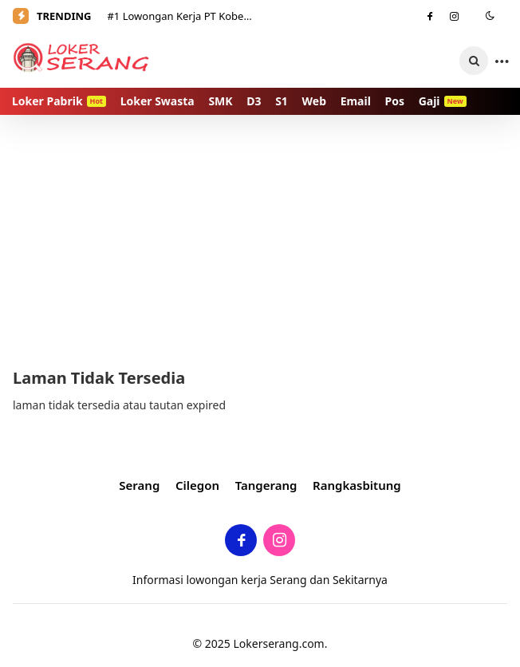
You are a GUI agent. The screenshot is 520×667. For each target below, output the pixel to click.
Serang (139, 485)
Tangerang (266, 485)
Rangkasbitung (357, 485)
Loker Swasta (157, 101)
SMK (220, 101)
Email (356, 101)
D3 (253, 101)
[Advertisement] (260, 239)
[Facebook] (430, 16)
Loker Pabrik (59, 101)
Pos (394, 101)
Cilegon (197, 485)
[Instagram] (454, 16)
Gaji (443, 101)
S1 (281, 101)
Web (314, 101)
